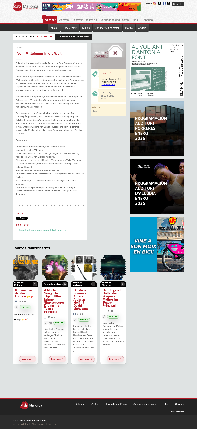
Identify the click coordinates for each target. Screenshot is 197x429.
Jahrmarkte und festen (107, 28)
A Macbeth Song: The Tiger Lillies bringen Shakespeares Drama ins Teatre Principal (54, 301)
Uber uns (147, 20)
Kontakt (148, 4)
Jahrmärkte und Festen (115, 20)
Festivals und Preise (84, 20)
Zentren (64, 20)
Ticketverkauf (108, 85)
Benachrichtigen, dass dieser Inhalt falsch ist (42, 230)
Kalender (50, 20)
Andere (142, 28)
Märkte (129, 28)
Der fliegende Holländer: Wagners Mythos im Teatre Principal (112, 298)
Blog (135, 20)
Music (54, 28)
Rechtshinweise (177, 412)
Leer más (27, 359)
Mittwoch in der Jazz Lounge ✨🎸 (24, 293)
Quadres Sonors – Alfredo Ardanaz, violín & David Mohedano (81, 300)
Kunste (86, 28)
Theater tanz (70, 28)
